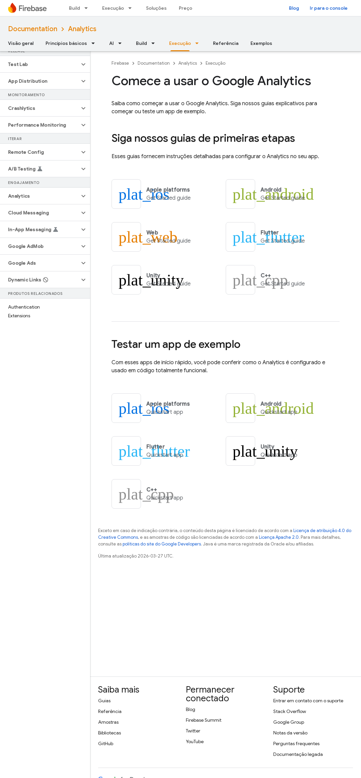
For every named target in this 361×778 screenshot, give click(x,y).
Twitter (193, 731)
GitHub (105, 743)
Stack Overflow (289, 711)
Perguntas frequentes (296, 743)
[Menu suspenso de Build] (88, 8)
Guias (104, 701)
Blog (294, 8)
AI (111, 43)
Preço (185, 8)
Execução (113, 8)
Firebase (120, 63)
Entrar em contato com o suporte (308, 701)
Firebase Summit (203, 720)
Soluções (156, 8)
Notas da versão (290, 733)
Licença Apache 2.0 (279, 537)
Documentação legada (298, 754)
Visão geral (20, 43)
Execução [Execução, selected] (180, 43)
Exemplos (261, 43)
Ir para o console (329, 8)
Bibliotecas (109, 733)
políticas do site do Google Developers (162, 544)
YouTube (195, 741)
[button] (39, 64)
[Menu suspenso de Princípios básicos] (95, 43)
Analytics (82, 29)
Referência (225, 43)
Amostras (108, 722)
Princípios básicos (66, 43)
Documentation (32, 29)
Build (74, 8)
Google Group (288, 722)
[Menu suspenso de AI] (122, 43)
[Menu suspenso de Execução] (132, 8)
